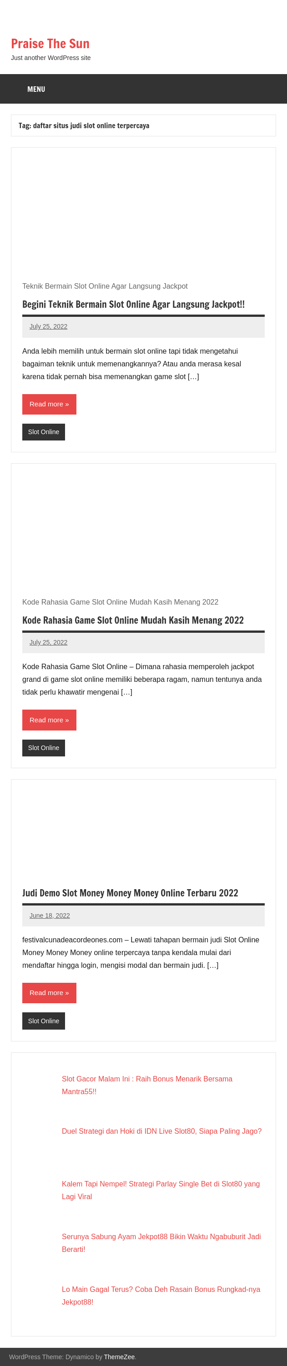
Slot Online (43, 431)
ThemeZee (119, 1357)
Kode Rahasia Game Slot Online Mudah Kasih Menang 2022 (133, 620)
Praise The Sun (50, 43)
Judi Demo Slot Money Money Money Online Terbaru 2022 (130, 893)
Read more (46, 404)
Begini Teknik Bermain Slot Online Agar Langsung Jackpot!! (133, 304)
